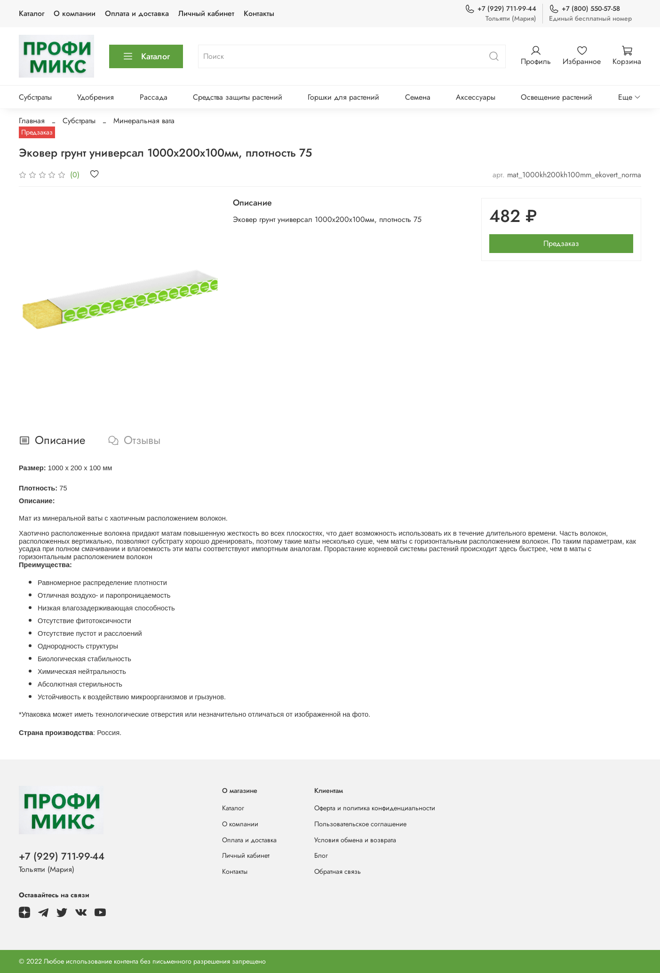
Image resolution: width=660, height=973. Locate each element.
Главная (32, 120)
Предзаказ (561, 243)
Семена (417, 97)
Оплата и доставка (137, 13)
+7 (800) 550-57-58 (584, 9)
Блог (321, 855)
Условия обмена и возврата (355, 840)
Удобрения (95, 97)
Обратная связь (337, 871)
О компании (74, 13)
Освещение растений (556, 97)
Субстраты (35, 97)
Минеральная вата (144, 120)
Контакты (259, 13)
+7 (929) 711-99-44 (500, 9)
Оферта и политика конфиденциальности (374, 808)
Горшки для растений (343, 97)
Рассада (153, 97)
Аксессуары (475, 97)
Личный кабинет (206, 13)
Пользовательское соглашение (360, 824)
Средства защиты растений (237, 97)
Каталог (31, 13)
